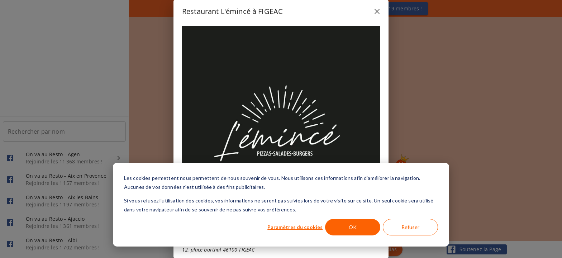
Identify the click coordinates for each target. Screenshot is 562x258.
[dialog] (281, 205)
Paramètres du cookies (295, 227)
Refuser (410, 227)
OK (353, 227)
